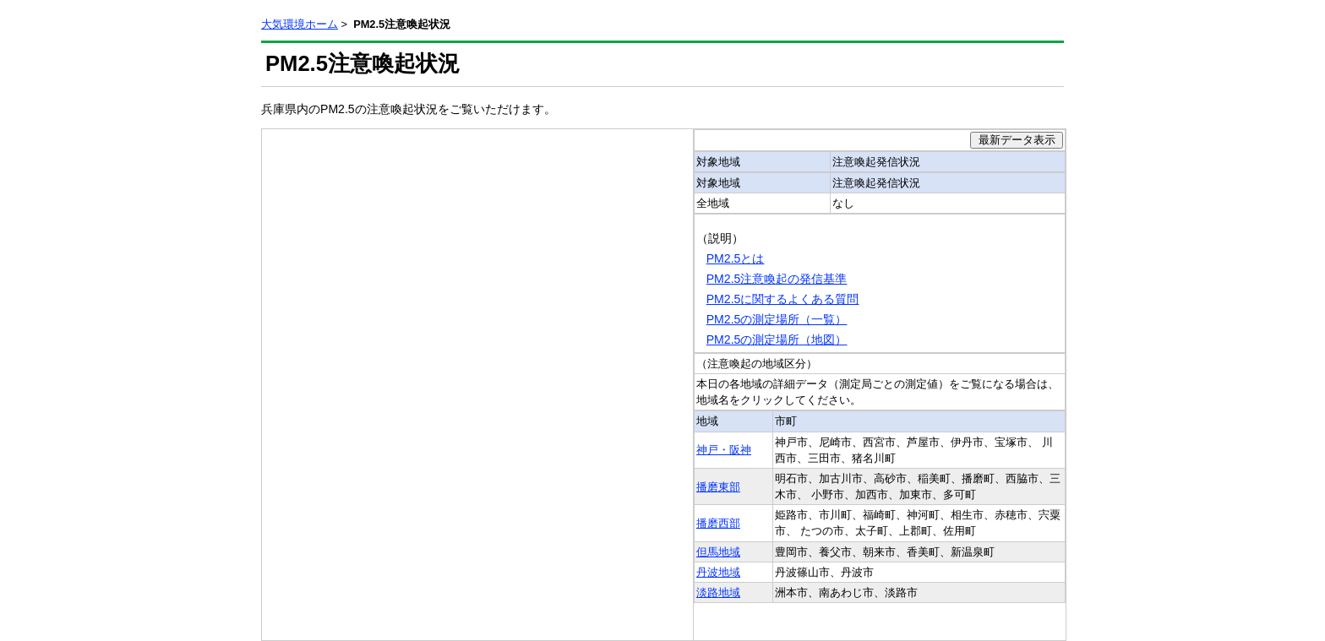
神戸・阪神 (723, 449)
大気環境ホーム (299, 24)
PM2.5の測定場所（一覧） (777, 319)
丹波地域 (718, 572)
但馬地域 (718, 552)
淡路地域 (718, 592)
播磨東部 (718, 487)
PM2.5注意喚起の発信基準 (777, 278)
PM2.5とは (735, 258)
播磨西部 (718, 523)
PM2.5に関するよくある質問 (782, 299)
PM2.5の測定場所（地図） (777, 339)
